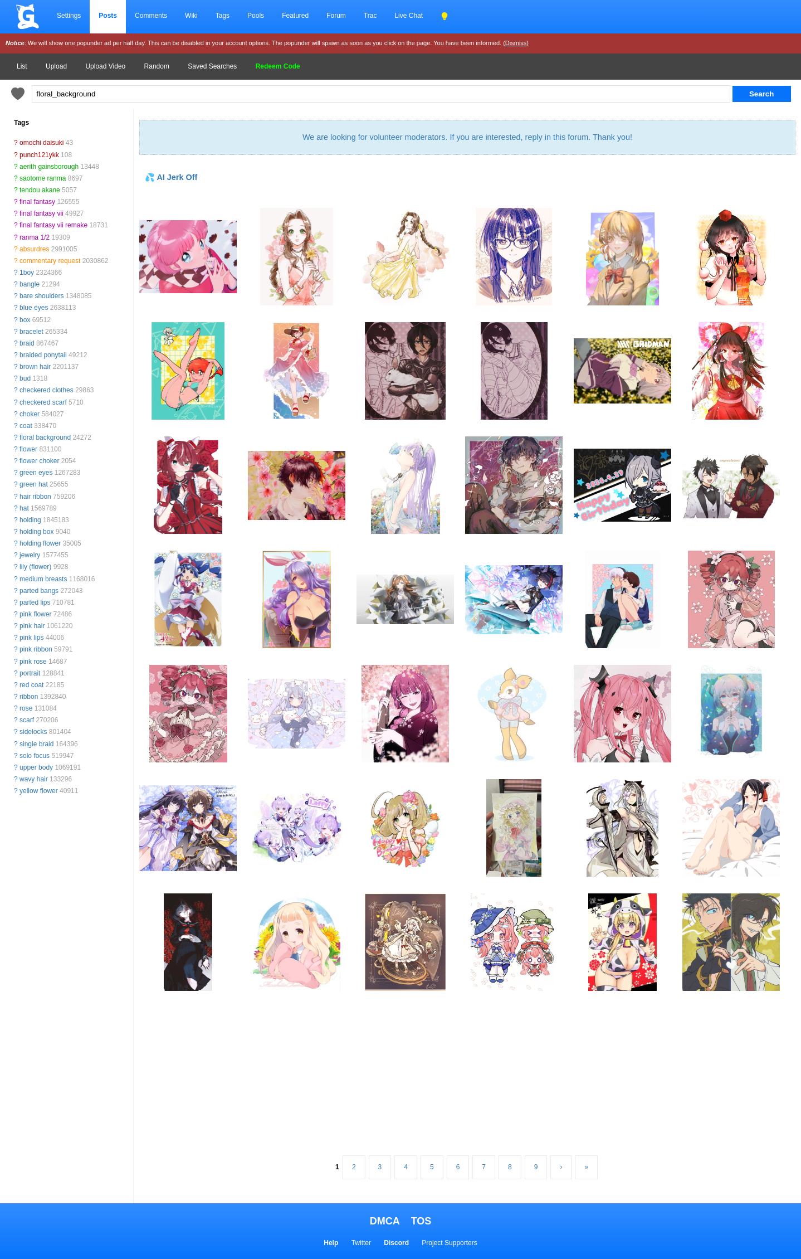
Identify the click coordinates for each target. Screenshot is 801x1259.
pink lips (31, 637)
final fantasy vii (41, 213)
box (24, 320)
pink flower (35, 614)
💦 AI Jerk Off (171, 177)
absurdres (34, 249)
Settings (69, 16)
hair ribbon (35, 496)
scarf (26, 720)
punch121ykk (39, 155)
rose (25, 708)
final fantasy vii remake (53, 225)
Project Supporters (449, 1243)
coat (25, 426)
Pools (255, 16)
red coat (31, 685)
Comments (151, 16)
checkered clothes (46, 390)
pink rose (33, 661)
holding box (36, 532)
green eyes (35, 473)
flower (28, 449)
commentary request (49, 261)
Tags (222, 16)
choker (29, 414)
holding (30, 520)
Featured (295, 16)
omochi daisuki (41, 143)
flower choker (39, 461)
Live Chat (408, 16)
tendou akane (39, 190)
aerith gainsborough (49, 167)
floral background (45, 437)
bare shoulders (41, 296)
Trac (370, 16)
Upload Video (105, 66)
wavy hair (33, 779)
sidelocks (33, 732)
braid (27, 343)
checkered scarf (43, 402)
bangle (29, 284)
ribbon (28, 697)
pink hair (32, 626)
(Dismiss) (516, 43)
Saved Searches (212, 66)
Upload (56, 66)
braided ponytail (43, 355)
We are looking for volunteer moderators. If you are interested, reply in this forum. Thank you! (467, 137)
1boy (26, 272)
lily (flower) (35, 567)
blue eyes (33, 308)
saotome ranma (42, 178)
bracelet (31, 332)
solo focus (34, 756)
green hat (33, 484)
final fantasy (37, 202)
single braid (36, 744)
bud (25, 378)
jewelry (29, 555)
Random (156, 66)
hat (24, 508)
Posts (108, 16)
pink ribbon (35, 649)
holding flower (40, 543)
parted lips (34, 602)
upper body (36, 767)
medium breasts (43, 579)
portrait (29, 673)
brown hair (35, 367)
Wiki (191, 16)
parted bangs (38, 591)
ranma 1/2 (34, 237)
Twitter (361, 1243)
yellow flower (38, 791)
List (22, 66)
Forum (336, 16)
